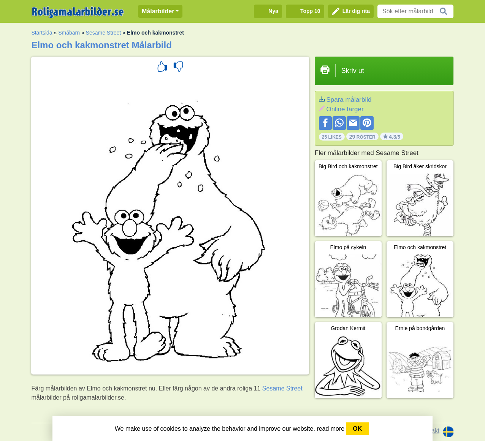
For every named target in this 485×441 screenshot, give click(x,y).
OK (357, 428)
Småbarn (69, 33)
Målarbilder (158, 11)
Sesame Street (103, 33)
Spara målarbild (348, 99)
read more (330, 428)
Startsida (41, 33)
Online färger (344, 109)
